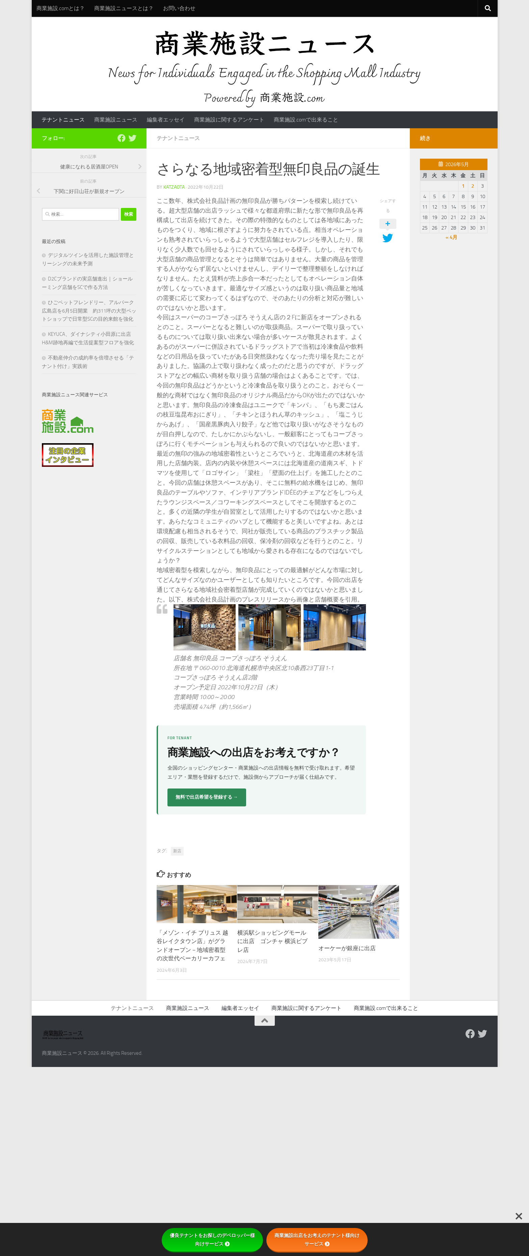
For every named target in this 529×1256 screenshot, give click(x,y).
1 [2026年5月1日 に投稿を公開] (463, 186)
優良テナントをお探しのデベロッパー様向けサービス (212, 1239)
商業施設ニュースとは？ (124, 8)
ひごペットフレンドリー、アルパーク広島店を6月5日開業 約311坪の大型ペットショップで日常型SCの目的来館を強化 (89, 310)
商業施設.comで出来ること (306, 119)
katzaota (174, 187)
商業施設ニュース (115, 119)
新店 (177, 851)
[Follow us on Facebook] (121, 138)
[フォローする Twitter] (132, 138)
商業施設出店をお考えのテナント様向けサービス (317, 1239)
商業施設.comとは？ (60, 8)
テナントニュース (63, 119)
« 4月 (451, 237)
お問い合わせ (179, 8)
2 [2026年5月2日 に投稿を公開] (472, 186)
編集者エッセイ (166, 119)
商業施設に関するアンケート (229, 119)
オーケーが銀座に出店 (347, 948)
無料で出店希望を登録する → (207, 797)
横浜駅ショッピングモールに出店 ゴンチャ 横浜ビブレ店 (272, 941)
